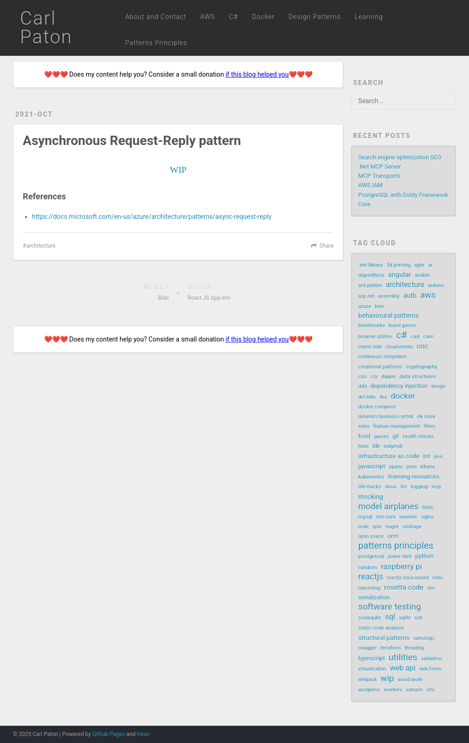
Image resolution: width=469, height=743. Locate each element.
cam (428, 336)
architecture (40, 246)
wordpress (369, 689)
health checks (418, 437)
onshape (412, 527)
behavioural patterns (388, 316)
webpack (367, 679)
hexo (363, 446)
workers (393, 690)
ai (430, 265)
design (438, 386)
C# (233, 16)
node (363, 526)
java (438, 456)
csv (374, 376)
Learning (369, 16)
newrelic (408, 517)
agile (419, 265)
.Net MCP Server (379, 166)
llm (403, 486)
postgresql (371, 556)
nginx (427, 517)
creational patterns (380, 367)
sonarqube (369, 618)
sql (390, 616)
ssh (418, 618)
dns (383, 397)
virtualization (372, 669)
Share (326, 246)
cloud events (399, 347)
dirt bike (367, 397)
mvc (427, 507)
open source (371, 536)
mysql (365, 517)
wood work (410, 680)
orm (393, 536)
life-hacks (370, 486)
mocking (370, 496)
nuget (392, 527)
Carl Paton (46, 27)
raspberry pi (401, 566)
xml (430, 689)
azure (364, 306)
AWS (207, 16)
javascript (371, 466)
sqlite (404, 618)
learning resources (414, 476)
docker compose (377, 407)
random (367, 567)
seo (431, 588)
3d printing (398, 265)
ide (376, 446)
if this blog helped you (257, 74)
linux (391, 486)
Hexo (143, 734)
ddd (362, 386)
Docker (263, 16)
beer (379, 306)
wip (387, 678)
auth (409, 296)
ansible (422, 275)
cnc (422, 346)
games (381, 437)
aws (428, 295)
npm (377, 526)
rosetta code (403, 587)
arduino (436, 286)
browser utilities (375, 337)
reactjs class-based (408, 578)
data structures (417, 376)
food (364, 436)
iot (426, 456)
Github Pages (108, 734)
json (411, 466)
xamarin (414, 689)
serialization (374, 597)
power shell (399, 556)
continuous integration (382, 357)
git (395, 436)
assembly (388, 296)
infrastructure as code (388, 456)
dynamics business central (385, 416)
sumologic (424, 638)
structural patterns (384, 637)
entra (364, 426)
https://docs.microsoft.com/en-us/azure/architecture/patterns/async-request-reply (151, 216)
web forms (430, 668)
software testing (389, 606)
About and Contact (155, 16)
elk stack (426, 416)
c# (401, 335)
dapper (388, 376)
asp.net (366, 296)
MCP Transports (379, 175)
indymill (393, 446)
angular (399, 274)
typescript (371, 658)
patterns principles (396, 546)
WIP (178, 170)
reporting (369, 588)
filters (429, 426)
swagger (367, 648)
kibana (427, 467)
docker (403, 396)
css (362, 376)
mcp (436, 487)
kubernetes (371, 477)
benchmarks (371, 325)
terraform (390, 648)
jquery (396, 467)
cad (414, 336)
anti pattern (370, 285)
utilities (403, 657)
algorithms (371, 275)
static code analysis (381, 628)
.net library (370, 265)
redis (437, 578)
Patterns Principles (156, 42)
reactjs (371, 576)
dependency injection (399, 385)
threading (414, 648)
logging (419, 487)
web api (402, 668)
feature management (396, 426)
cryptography (421, 366)
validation (431, 659)
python (424, 555)
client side (370, 347)
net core (386, 516)
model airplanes (388, 506)
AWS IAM (370, 185)
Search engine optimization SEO (400, 157)
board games (402, 325)
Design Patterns (314, 16)
